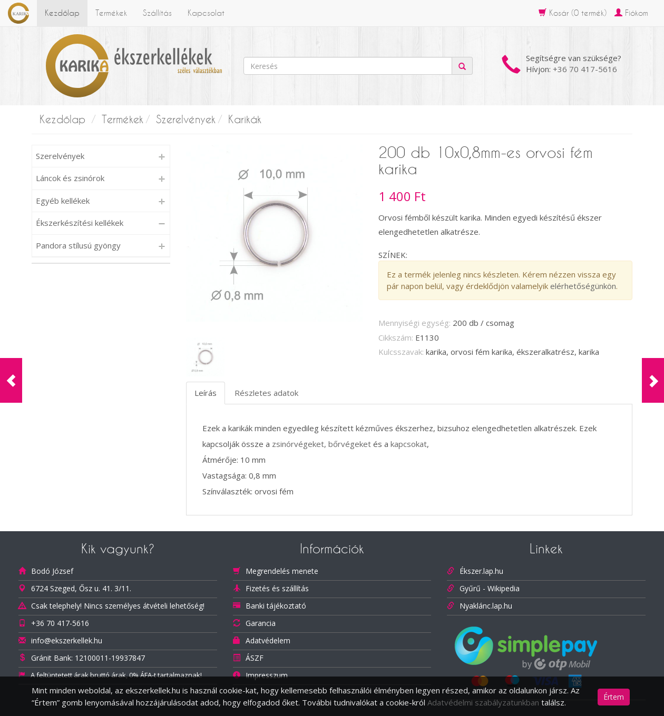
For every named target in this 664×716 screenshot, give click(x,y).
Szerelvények (186, 119)
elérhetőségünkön (583, 286)
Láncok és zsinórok (70, 178)
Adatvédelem (268, 640)
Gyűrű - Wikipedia (490, 588)
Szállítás (157, 12)
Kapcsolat (206, 12)
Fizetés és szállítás (277, 588)
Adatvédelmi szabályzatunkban (483, 702)
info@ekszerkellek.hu (66, 640)
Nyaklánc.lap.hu (486, 606)
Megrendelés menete (282, 571)
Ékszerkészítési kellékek (79, 222)
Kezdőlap (62, 12)
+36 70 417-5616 (585, 69)
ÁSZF (254, 658)
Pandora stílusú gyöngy (78, 245)
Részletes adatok (266, 392)
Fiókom (631, 12)
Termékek (111, 12)
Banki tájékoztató (276, 606)
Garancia (261, 623)
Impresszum (267, 675)
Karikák (244, 119)
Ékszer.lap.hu (481, 571)
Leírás (205, 392)
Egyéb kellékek (63, 200)
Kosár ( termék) (573, 12)
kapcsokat (408, 444)
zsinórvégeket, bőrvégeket (321, 444)
